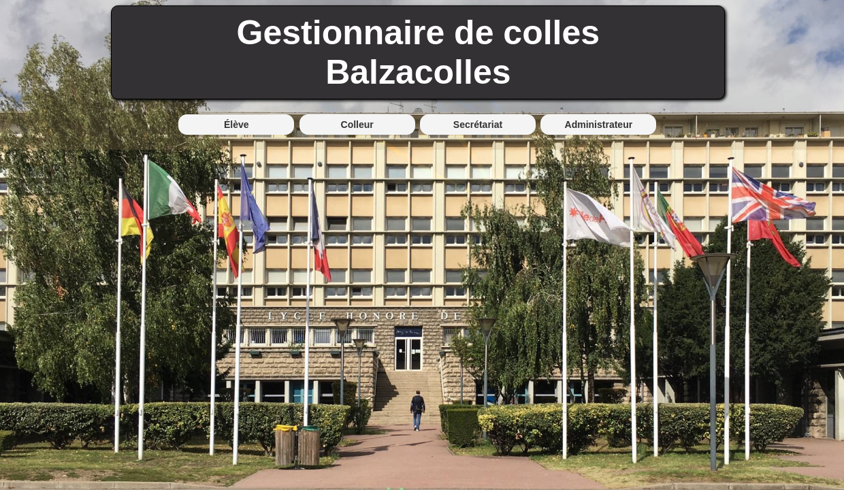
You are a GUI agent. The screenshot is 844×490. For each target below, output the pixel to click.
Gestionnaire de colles (418, 33)
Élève (236, 124)
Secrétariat (477, 124)
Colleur (357, 124)
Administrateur (599, 124)
